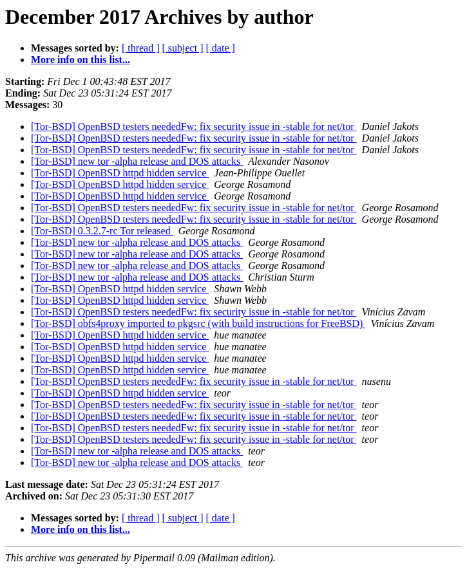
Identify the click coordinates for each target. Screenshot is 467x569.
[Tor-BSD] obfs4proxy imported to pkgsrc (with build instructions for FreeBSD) (198, 323)
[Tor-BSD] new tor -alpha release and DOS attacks (137, 161)
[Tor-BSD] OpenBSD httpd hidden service (120, 172)
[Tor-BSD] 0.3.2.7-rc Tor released (102, 230)
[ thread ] (141, 47)
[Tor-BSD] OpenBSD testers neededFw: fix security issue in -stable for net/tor (194, 126)
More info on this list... (80, 59)
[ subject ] (183, 47)
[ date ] (220, 47)
